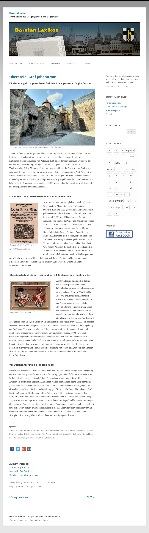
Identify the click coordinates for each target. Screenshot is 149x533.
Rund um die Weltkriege (116, 106)
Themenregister (113, 110)
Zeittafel (109, 114)
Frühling (118, 163)
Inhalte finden (36, 63)
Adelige (30, 486)
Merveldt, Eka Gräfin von (21, 471)
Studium (118, 194)
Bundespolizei (128, 150)
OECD (90, 497)
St (109, 194)
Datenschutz (35, 520)
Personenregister (114, 102)
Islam (133, 169)
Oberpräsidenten (19, 497)
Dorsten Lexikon (17, 13)
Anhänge (55, 63)
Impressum (23, 520)
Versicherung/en (114, 207)
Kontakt (87, 63)
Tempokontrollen (115, 200)
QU (109, 188)
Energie (132, 156)
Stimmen (71, 63)
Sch (130, 188)
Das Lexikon (15, 63)
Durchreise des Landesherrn (23, 475)
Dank (45, 520)
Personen (38, 486)
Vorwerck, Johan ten (19, 467)
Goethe (110, 169)
